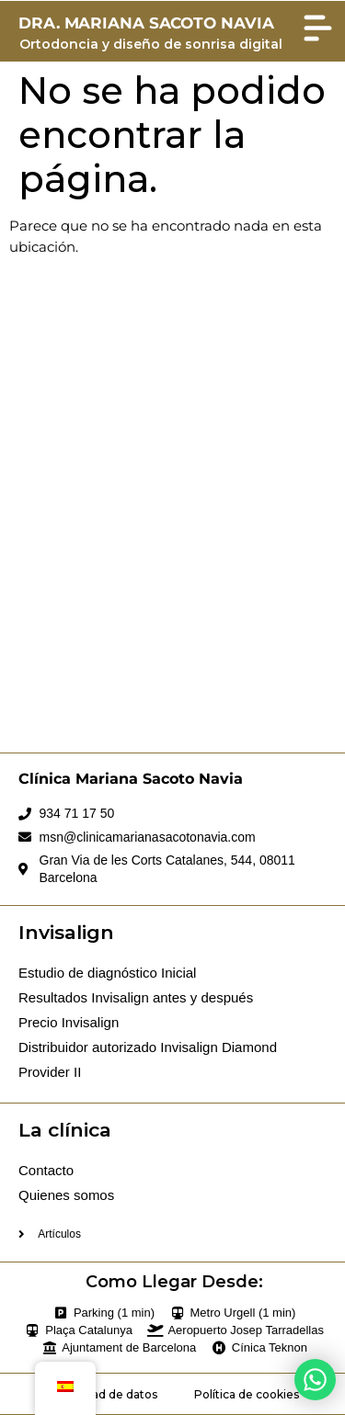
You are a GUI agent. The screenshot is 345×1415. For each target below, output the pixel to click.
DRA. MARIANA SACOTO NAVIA (146, 23)
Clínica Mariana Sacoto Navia (130, 778)
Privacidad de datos (102, 1394)
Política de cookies (246, 1394)
